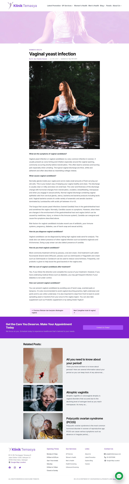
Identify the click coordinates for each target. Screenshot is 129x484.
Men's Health (93, 6)
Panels (109, 6)
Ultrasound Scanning (72, 467)
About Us (88, 454)
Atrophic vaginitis (77, 392)
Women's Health (80, 6)
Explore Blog (89, 460)
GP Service (69, 454)
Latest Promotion (54, 6)
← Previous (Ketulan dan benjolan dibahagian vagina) (47, 312)
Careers (87, 464)
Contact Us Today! (103, 327)
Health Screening (71, 464)
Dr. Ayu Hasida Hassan (39, 59)
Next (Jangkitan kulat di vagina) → (85, 312)
